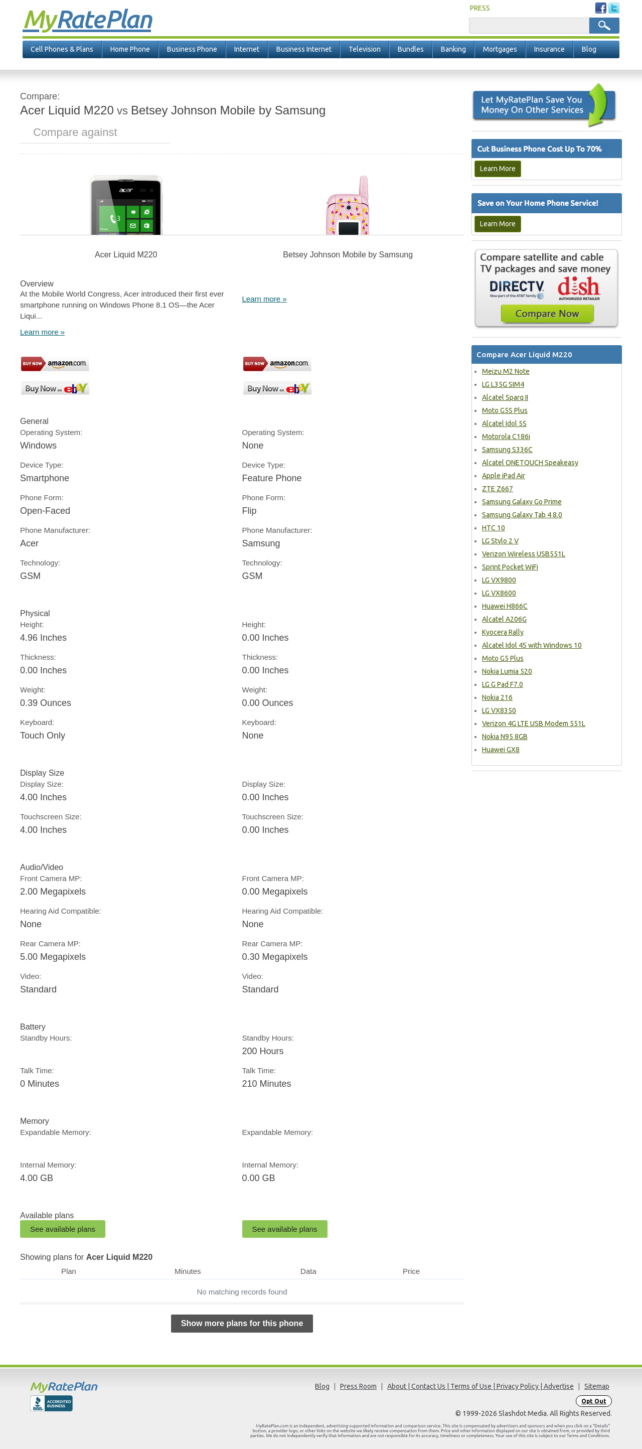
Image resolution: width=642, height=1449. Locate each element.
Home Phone (130, 49)
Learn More (498, 169)
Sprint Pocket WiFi (510, 567)
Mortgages (500, 49)
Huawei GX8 (501, 750)
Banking (453, 49)
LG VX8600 (499, 593)
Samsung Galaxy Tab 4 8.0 (522, 515)
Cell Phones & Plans (62, 49)
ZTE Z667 (497, 489)
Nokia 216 (497, 697)
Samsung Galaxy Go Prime (522, 502)
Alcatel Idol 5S (504, 423)
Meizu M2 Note (506, 371)
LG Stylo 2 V (500, 541)
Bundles (411, 49)
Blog (589, 49)
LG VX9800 (499, 580)
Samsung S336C (507, 450)
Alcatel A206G (504, 619)
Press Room (358, 1386)
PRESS (480, 8)
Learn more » (42, 332)
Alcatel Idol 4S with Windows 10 (532, 645)
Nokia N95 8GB (505, 737)
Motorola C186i (506, 436)
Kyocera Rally (503, 632)
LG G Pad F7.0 (502, 684)
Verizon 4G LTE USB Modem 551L (533, 723)
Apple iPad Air (503, 476)
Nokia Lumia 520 (507, 671)
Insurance (549, 49)
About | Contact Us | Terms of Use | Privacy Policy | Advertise (480, 1386)
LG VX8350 (499, 710)
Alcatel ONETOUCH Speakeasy (530, 463)
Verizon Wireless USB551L (523, 554)
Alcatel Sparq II (505, 397)
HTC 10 (493, 528)
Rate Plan (87, 19)
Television (365, 49)
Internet (246, 49)
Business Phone (192, 49)
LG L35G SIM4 (503, 384)
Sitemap (596, 1386)
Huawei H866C (505, 606)
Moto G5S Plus (505, 410)
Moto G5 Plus (503, 658)
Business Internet (304, 49)
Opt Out (593, 1401)
